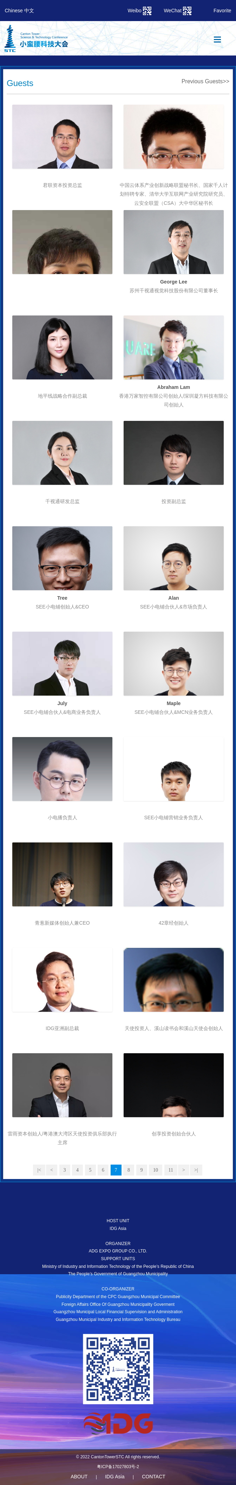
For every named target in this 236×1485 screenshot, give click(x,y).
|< (39, 1170)
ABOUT (79, 1476)
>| (196, 1170)
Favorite (222, 10)
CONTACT (153, 1476)
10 (155, 1170)
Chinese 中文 (19, 10)
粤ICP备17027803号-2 (118, 1466)
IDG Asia (114, 1476)
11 (171, 1170)
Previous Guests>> (205, 81)
